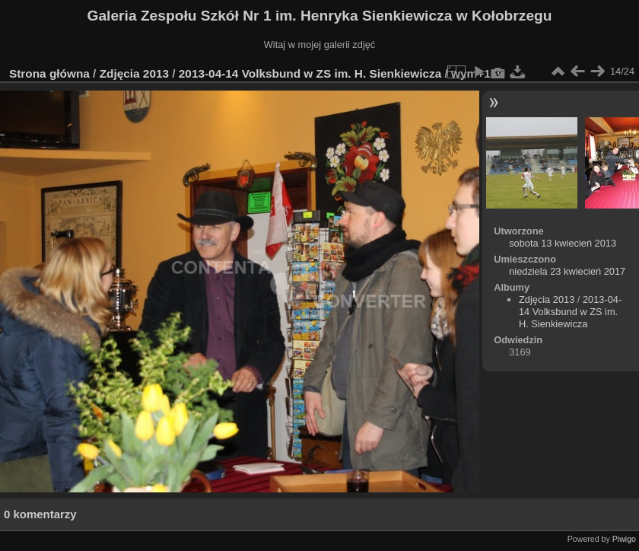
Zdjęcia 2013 (134, 73)
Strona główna (49, 73)
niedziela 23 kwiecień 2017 (567, 271)
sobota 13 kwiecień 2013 (562, 243)
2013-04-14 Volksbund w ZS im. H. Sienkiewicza (312, 73)
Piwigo (624, 538)
